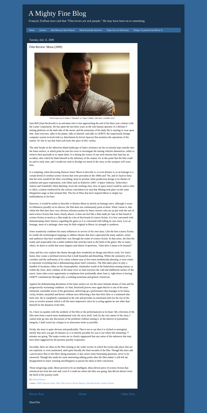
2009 (39, 383)
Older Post (128, 394)
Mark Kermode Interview (90, 30)
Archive (42, 30)
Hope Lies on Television (118, 30)
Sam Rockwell (93, 383)
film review (66, 383)
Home (32, 30)
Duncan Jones (48, 383)
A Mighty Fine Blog (57, 13)
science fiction (107, 383)
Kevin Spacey (79, 383)
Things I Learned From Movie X (147, 30)
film (58, 383)
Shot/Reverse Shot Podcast (63, 30)
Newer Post (36, 394)
